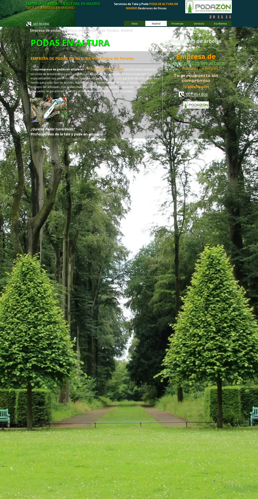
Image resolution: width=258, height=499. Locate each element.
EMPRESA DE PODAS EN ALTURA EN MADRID (63, 3)
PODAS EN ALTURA (70, 43)
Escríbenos (220, 23)
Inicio (135, 23)
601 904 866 (37, 24)
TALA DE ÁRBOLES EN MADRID (50, 7)
